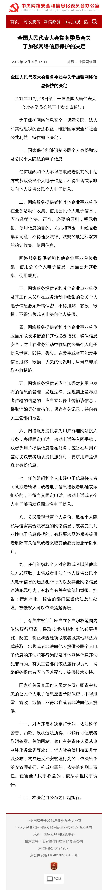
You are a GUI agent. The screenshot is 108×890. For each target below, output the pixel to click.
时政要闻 (32, 21)
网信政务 (52, 21)
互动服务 (72, 21)
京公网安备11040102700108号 (54, 855)
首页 (14, 21)
